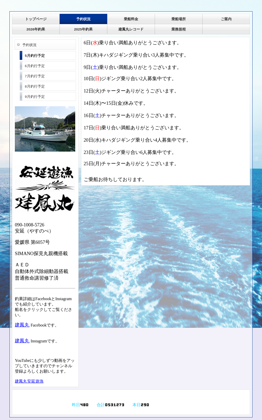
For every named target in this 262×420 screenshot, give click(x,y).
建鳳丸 (22, 325)
